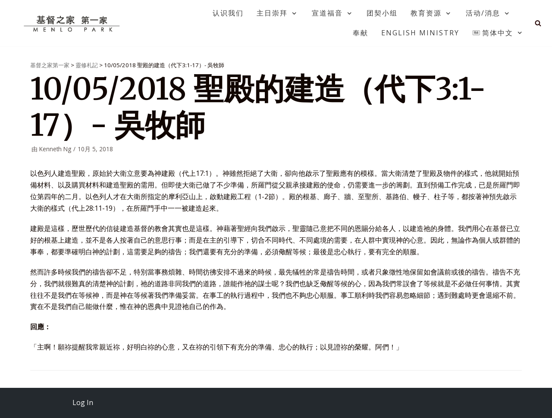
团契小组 (382, 13)
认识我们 (228, 13)
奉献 (360, 32)
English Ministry (420, 32)
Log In (82, 402)
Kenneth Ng (55, 149)
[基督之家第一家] (73, 23)
